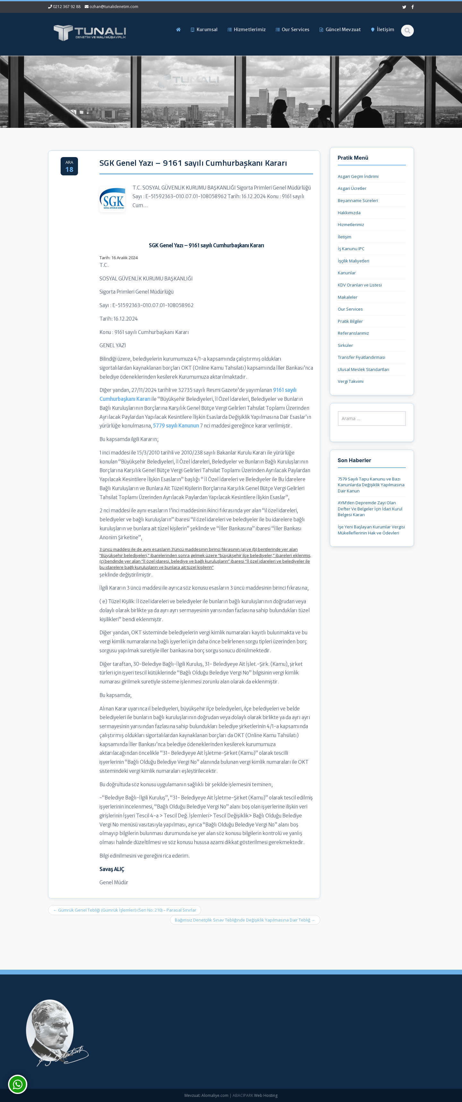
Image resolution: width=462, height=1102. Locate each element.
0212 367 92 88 (67, 6)
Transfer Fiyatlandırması (361, 357)
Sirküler (345, 345)
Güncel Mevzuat (203, 1047)
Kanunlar (347, 273)
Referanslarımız (353, 333)
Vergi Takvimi (351, 381)
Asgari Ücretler (352, 188)
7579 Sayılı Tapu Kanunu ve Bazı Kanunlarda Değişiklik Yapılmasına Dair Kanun (371, 485)
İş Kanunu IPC (351, 248)
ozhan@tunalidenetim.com (114, 6)
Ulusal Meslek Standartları (363, 369)
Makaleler (347, 297)
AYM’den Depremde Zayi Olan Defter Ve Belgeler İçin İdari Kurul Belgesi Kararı (370, 508)
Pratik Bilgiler (350, 321)
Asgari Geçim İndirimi (358, 176)
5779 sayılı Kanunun (176, 426)
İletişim (344, 237)
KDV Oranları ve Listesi (360, 285)
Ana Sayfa (197, 1015)
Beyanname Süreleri (358, 200)
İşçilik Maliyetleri (353, 261)
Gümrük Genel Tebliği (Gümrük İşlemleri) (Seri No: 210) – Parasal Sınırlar (124, 910)
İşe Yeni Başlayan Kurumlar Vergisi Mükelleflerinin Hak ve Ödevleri (371, 530)
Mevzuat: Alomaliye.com (206, 1095)
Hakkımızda (349, 213)
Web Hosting (266, 1095)
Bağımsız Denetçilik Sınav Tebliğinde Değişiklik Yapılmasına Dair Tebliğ (245, 920)
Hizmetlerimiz (351, 224)
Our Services (350, 309)
